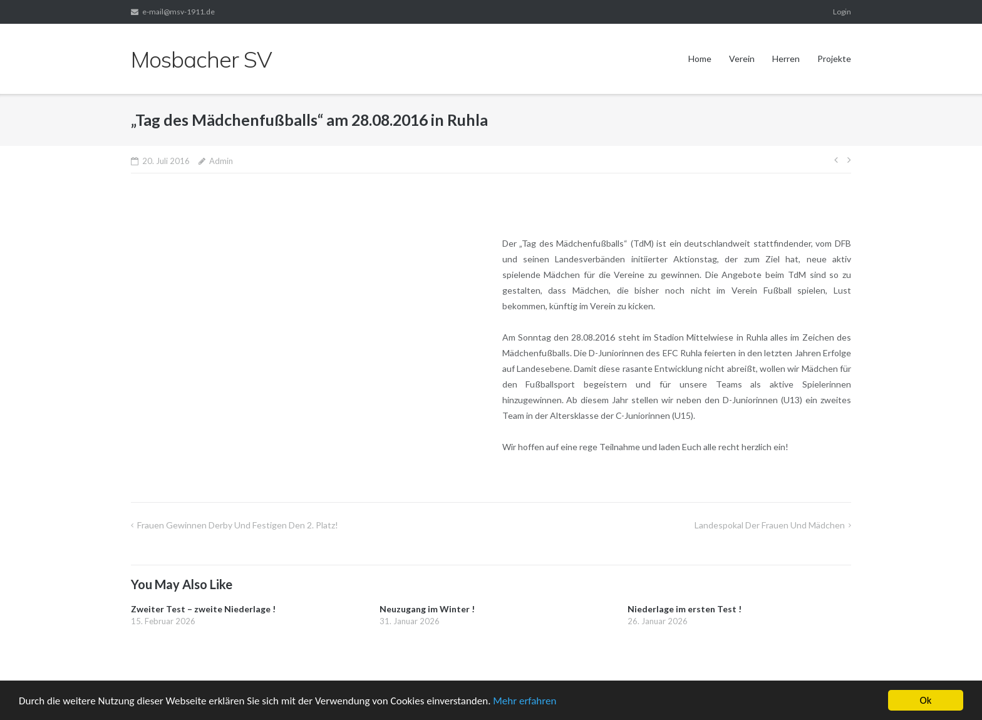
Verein (742, 58)
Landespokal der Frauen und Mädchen (770, 525)
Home (699, 58)
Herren (786, 58)
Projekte (834, 58)
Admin (221, 161)
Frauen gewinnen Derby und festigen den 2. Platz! (237, 525)
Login (842, 11)
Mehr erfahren (524, 701)
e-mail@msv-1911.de (178, 11)
